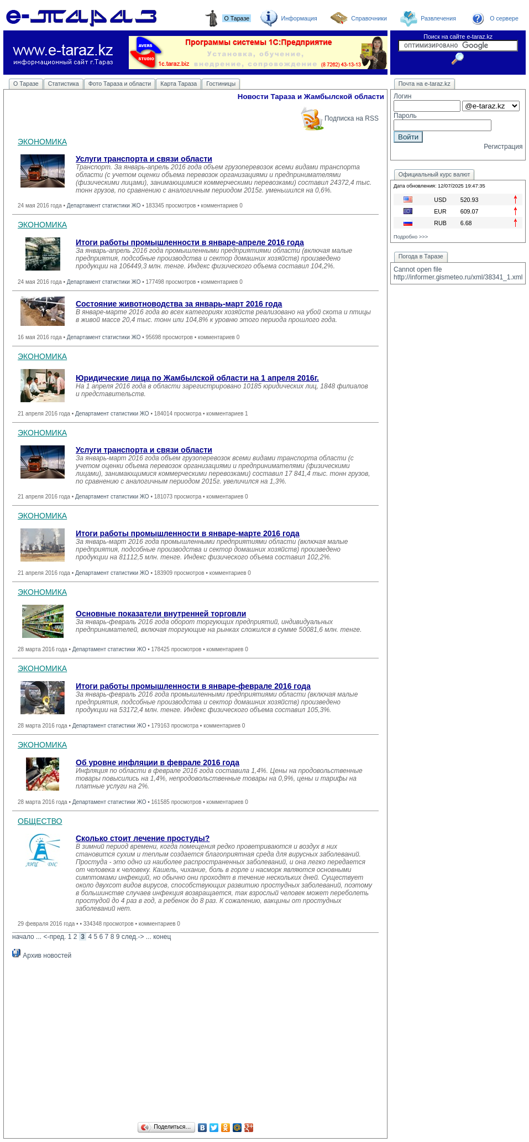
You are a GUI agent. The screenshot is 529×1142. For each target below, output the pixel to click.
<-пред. (54, 937)
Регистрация (503, 146)
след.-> (133, 937)
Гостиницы (220, 83)
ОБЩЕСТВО (40, 821)
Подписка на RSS (339, 118)
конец (162, 937)
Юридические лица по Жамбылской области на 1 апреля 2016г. (197, 377)
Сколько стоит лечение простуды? (142, 838)
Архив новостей (41, 955)
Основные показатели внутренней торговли (161, 613)
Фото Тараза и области (119, 83)
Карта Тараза (178, 83)
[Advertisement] (195, 1042)
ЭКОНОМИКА (42, 141)
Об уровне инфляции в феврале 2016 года (157, 762)
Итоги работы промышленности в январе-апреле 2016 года (190, 242)
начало (23, 937)
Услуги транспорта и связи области (144, 158)
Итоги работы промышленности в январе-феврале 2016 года (193, 686)
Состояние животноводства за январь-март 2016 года (179, 303)
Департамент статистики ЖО (104, 206)
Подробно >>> (411, 237)
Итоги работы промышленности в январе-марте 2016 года (188, 533)
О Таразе (26, 83)
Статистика (63, 83)
